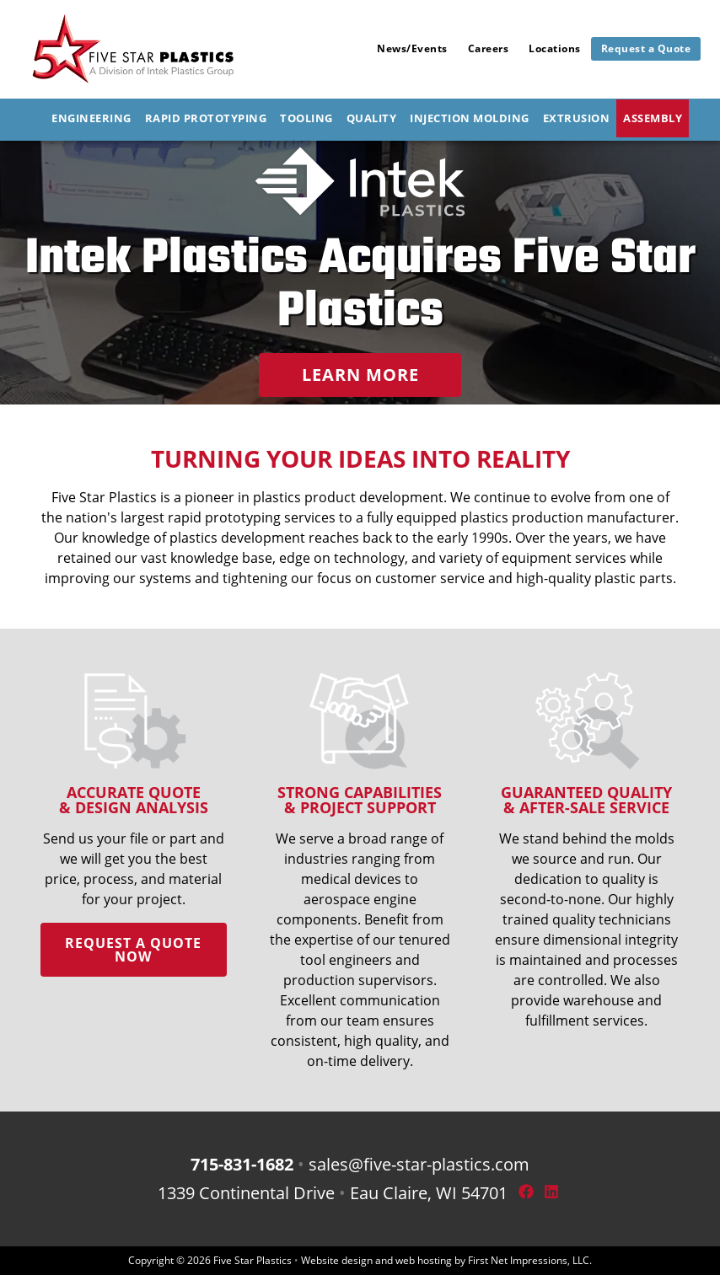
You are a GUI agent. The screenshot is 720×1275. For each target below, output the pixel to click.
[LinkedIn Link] (549, 1192)
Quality (372, 118)
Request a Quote (646, 48)
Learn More (360, 374)
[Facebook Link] (524, 1192)
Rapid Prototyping (206, 118)
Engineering (91, 118)
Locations (555, 48)
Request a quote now (133, 950)
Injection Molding (469, 118)
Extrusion (576, 118)
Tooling (306, 118)
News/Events (412, 48)
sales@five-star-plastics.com (419, 1164)
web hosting (423, 1260)
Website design (337, 1260)
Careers (488, 48)
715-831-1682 (242, 1164)
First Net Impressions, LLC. (530, 1260)
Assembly (652, 118)
